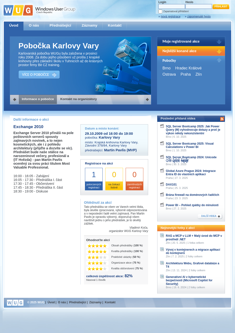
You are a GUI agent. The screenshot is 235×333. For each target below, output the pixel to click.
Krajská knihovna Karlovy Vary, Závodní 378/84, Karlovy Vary (111, 144)
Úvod (13, 25)
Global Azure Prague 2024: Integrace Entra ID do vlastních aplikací (191, 172)
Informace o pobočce (38, 99)
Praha (185, 74)
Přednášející (60, 25)
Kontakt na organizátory (78, 99)
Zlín (199, 74)
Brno (166, 68)
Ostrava (169, 74)
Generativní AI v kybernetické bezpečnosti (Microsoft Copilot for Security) (189, 280)
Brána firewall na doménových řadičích (192, 195)
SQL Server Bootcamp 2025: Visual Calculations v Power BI (190, 145)
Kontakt (115, 25)
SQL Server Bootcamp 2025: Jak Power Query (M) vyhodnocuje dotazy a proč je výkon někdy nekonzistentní (193, 130)
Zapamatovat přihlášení (176, 11)
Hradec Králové (188, 68)
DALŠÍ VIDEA (208, 216)
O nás (34, 25)
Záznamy (89, 25)
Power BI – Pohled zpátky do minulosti (192, 205)
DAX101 (171, 184)
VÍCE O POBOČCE (35, 74)
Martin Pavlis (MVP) (120, 150)
